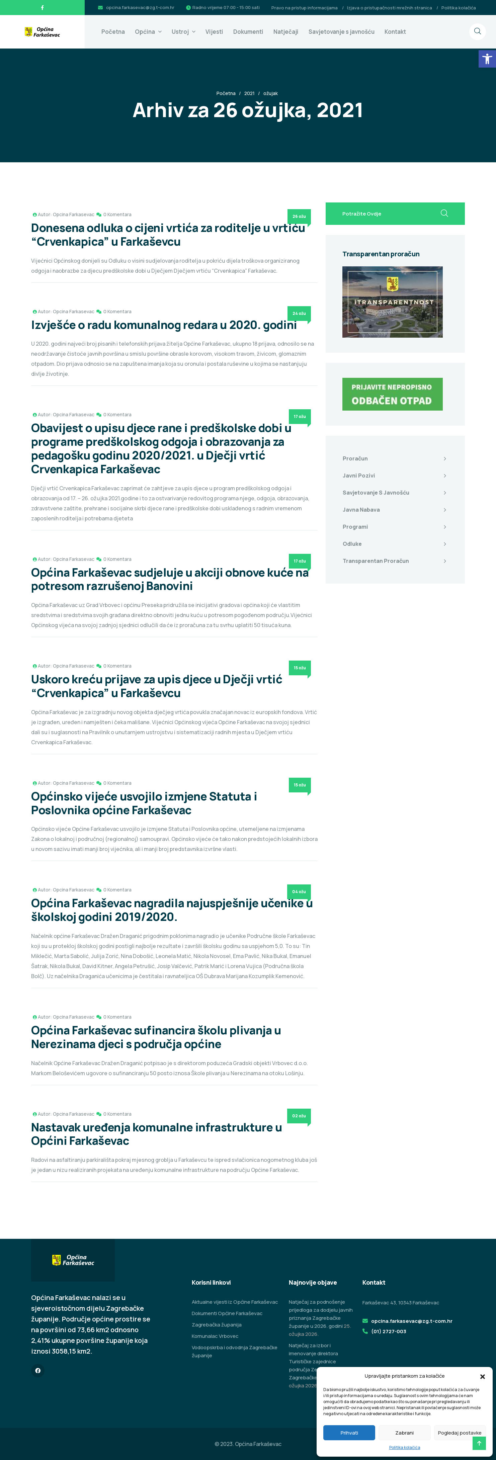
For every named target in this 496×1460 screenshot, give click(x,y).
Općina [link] (145, 31)
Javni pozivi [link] (359, 475)
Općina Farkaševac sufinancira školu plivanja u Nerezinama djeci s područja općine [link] (156, 1036)
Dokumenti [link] (248, 31)
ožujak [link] (270, 93)
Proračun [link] (355, 458)
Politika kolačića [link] (404, 1447)
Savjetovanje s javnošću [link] (342, 31)
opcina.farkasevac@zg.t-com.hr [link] (140, 7)
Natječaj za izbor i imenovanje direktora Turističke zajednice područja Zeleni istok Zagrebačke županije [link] (314, 1361)
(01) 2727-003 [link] (388, 1331)
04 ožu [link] (299, 891)
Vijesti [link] (214, 31)
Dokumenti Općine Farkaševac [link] (227, 1313)
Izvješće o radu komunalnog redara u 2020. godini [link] (164, 324)
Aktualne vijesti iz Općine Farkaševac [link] (235, 1301)
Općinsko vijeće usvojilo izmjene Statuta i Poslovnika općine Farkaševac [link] (144, 803)
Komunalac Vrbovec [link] (215, 1336)
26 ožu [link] (299, 216)
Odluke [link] (352, 543)
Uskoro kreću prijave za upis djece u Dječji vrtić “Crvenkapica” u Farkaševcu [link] (156, 685)
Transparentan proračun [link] (376, 561)
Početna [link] (113, 31)
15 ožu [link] (300, 668)
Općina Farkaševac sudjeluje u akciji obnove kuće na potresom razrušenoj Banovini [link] (170, 579)
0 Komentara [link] (117, 214)
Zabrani (404, 1432)
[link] (487, 59)
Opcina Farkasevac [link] (73, 214)
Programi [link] (355, 526)
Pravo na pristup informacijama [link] (304, 8)
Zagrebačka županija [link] (217, 1324)
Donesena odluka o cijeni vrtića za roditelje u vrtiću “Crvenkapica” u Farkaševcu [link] (168, 234)
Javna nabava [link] (361, 509)
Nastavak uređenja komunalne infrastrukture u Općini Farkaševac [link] (156, 1133)
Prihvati (349, 1432)
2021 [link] (249, 93)
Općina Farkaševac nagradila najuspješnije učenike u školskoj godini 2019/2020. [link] (172, 909)
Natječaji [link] (286, 31)
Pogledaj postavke (460, 1432)
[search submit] (444, 213)
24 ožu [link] (299, 313)
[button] (482, 1376)
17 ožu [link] (300, 416)
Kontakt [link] (395, 31)
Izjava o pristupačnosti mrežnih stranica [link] (389, 8)
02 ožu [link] (299, 1116)
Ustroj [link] (180, 31)
